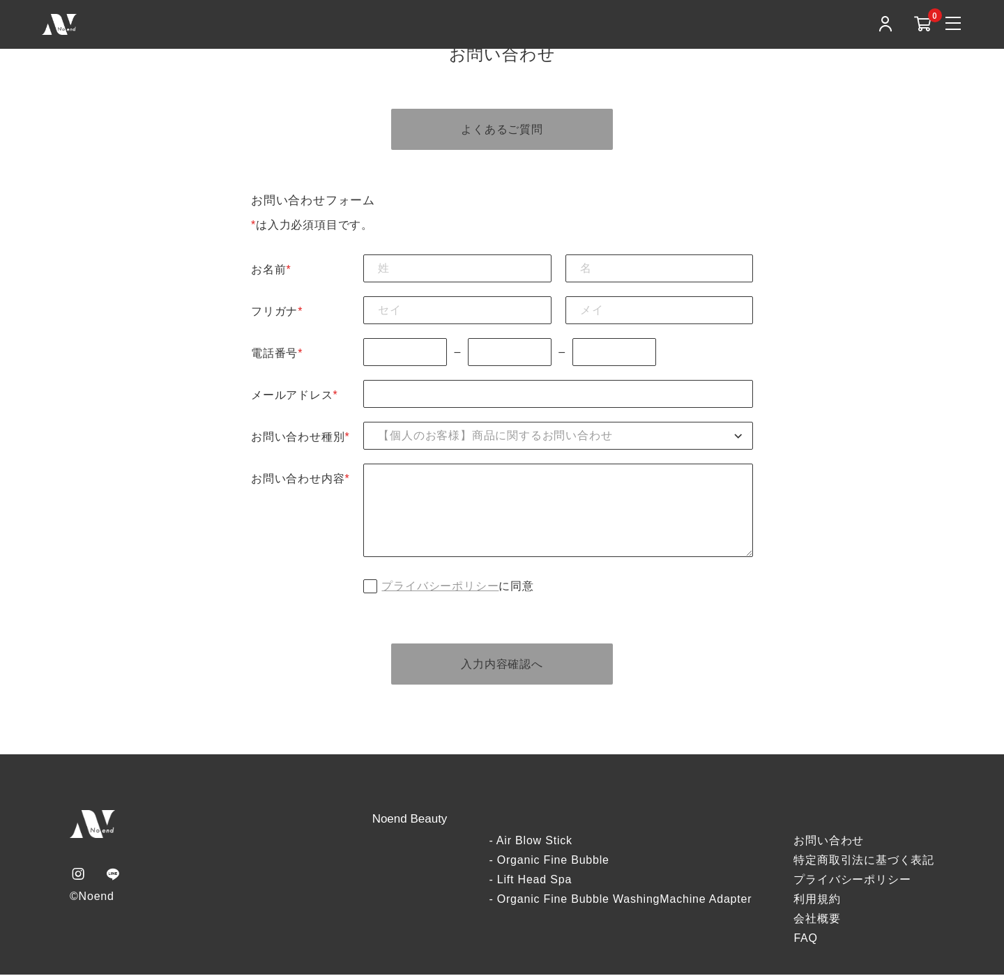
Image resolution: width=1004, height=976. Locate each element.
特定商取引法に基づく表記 (863, 861)
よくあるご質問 (502, 129)
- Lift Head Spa (530, 881)
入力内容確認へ (502, 665)
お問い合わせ (828, 842)
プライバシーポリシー (440, 587)
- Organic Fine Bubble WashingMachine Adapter (620, 900)
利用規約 (816, 900)
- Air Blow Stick (530, 842)
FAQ (805, 939)
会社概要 (816, 920)
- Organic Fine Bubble (549, 861)
